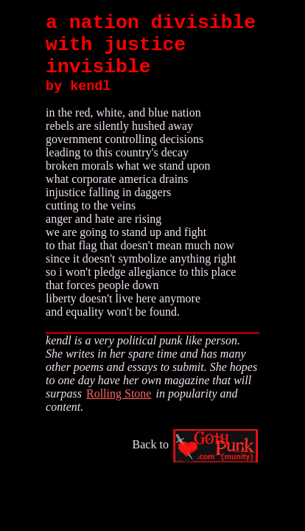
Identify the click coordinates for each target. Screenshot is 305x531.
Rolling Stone (118, 393)
